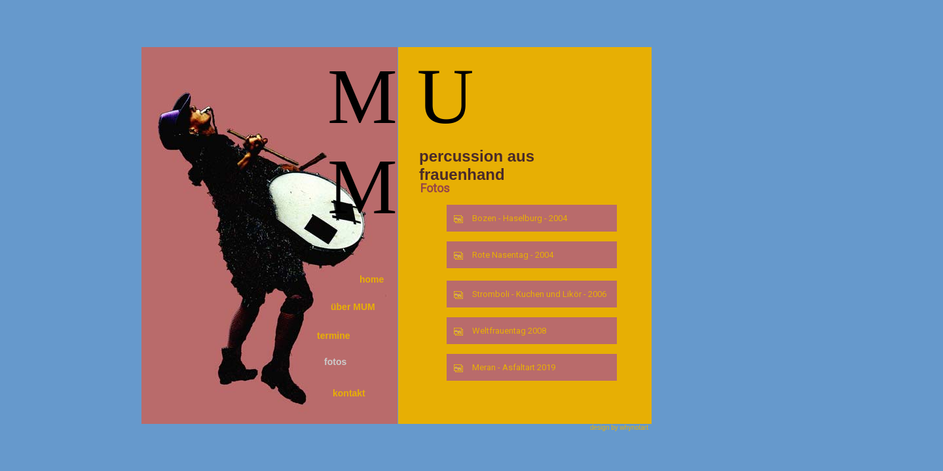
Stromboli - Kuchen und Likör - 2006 (529, 294)
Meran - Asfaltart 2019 (504, 367)
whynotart (634, 427)
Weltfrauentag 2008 (499, 331)
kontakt (349, 393)
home (372, 279)
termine (333, 335)
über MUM (353, 307)
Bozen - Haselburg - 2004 (510, 218)
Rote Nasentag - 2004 (503, 255)
